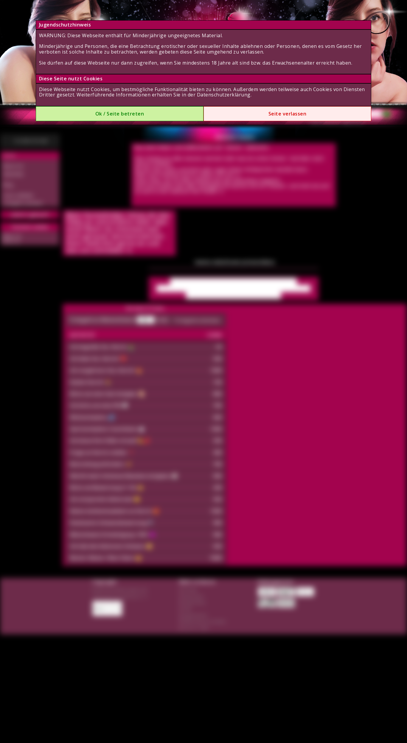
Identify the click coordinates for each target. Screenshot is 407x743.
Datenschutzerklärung (224, 94)
